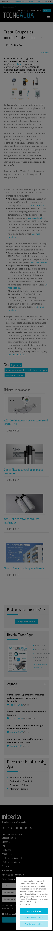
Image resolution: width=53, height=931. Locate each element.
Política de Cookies (34, 917)
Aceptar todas (34, 911)
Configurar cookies (34, 924)
